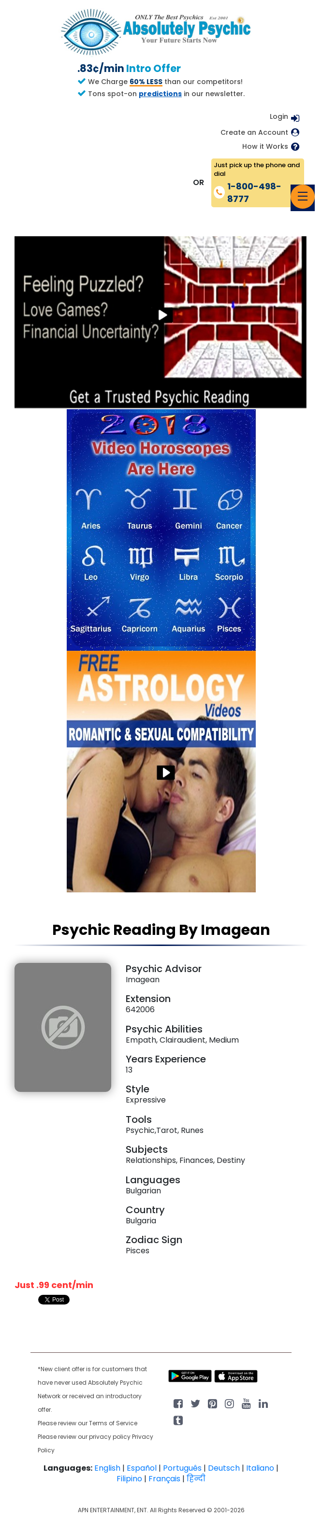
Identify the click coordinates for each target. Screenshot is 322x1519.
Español (142, 1468)
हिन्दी (196, 1478)
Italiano (260, 1468)
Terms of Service (113, 1423)
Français (164, 1478)
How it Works (265, 146)
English (107, 1468)
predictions (160, 94)
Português (182, 1468)
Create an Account (254, 132)
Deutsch (224, 1468)
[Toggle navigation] (303, 197)
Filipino (129, 1478)
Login (279, 116)
